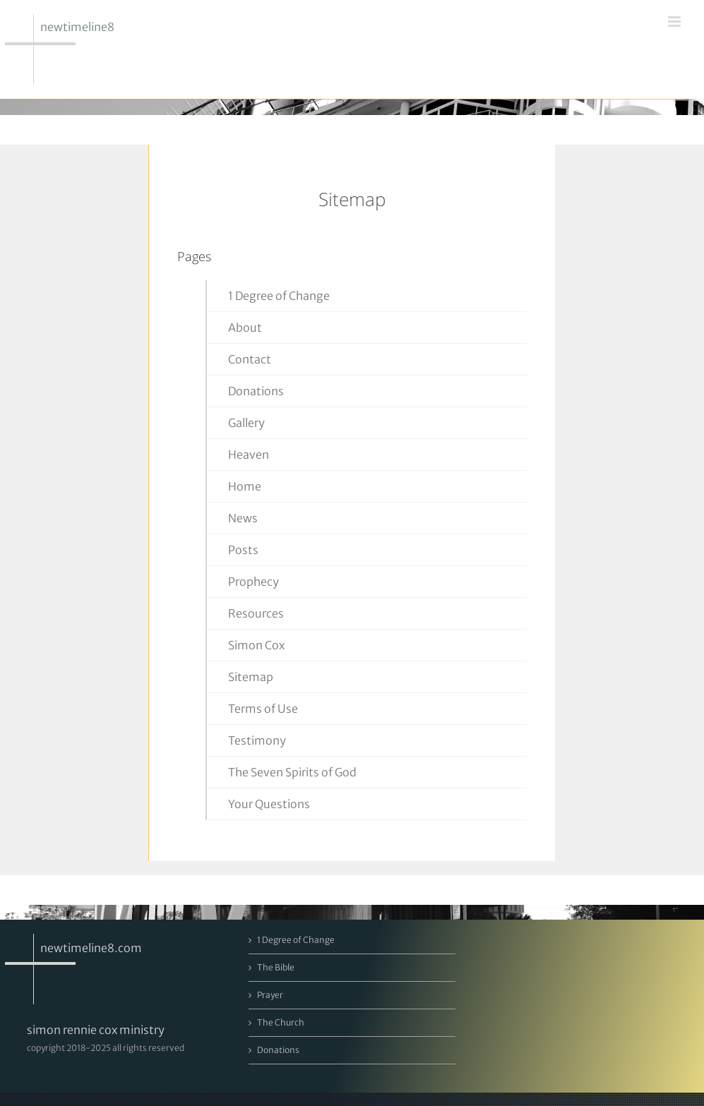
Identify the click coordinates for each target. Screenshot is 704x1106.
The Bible (275, 967)
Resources (256, 613)
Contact (249, 359)
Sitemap (250, 677)
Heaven (248, 454)
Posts (243, 550)
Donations (256, 391)
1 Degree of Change (279, 296)
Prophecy (253, 582)
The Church (280, 1022)
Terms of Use (263, 709)
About (245, 327)
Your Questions (269, 804)
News (243, 518)
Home (244, 486)
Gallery (246, 423)
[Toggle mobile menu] (675, 21)
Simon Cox (256, 645)
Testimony (257, 740)
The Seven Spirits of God (292, 772)
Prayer (270, 995)
